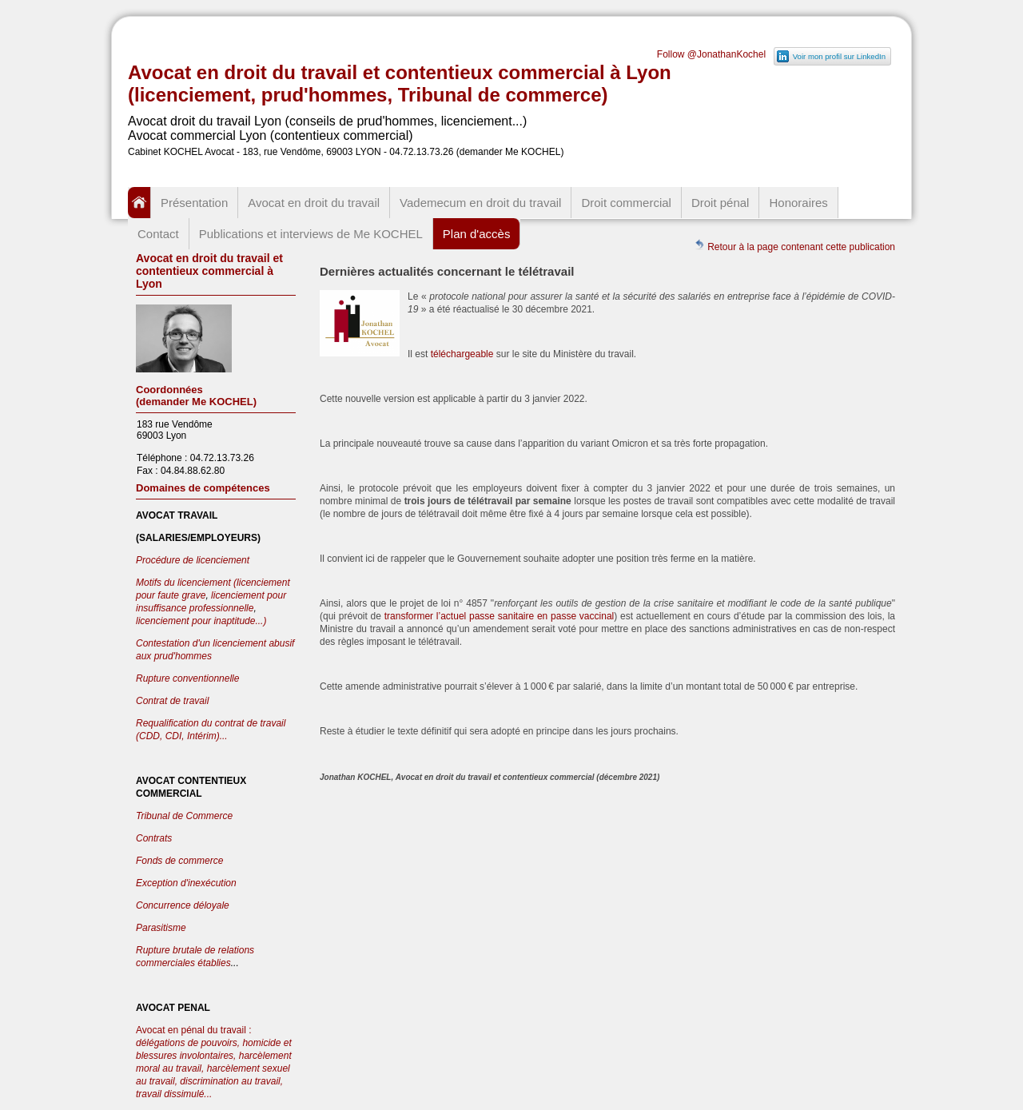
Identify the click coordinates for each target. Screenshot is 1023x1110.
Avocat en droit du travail (314, 202)
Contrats (154, 838)
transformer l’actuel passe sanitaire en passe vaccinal (499, 616)
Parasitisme (161, 927)
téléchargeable (463, 354)
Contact (158, 234)
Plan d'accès (477, 234)
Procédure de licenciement (192, 560)
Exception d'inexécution (186, 883)
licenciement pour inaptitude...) (201, 621)
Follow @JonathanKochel (711, 54)
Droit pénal (720, 202)
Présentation (194, 202)
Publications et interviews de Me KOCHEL (311, 234)
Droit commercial (626, 202)
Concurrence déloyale (182, 905)
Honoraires (798, 202)
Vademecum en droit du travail (480, 202)
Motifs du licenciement (184, 582)
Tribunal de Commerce (184, 816)
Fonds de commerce (179, 860)
